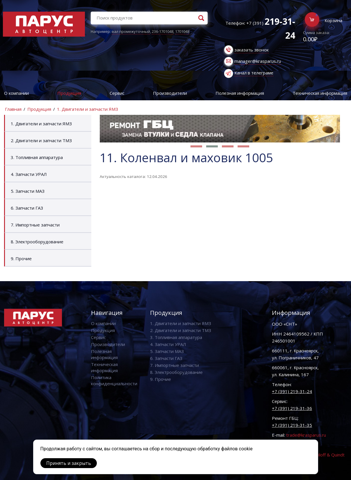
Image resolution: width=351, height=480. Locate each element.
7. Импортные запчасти (35, 225)
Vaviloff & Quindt (328, 455)
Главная (13, 109)
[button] (196, 146)
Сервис (117, 93)
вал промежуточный (131, 31)
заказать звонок (251, 50)
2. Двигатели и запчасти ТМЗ (41, 140)
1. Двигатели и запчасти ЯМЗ (87, 109)
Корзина (333, 20)
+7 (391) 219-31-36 (292, 408)
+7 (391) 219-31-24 (292, 391)
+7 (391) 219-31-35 (292, 425)
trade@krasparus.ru (306, 435)
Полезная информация (239, 93)
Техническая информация (104, 367)
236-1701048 (162, 31)
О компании (16, 93)
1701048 (182, 31)
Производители (170, 93)
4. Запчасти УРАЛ (29, 174)
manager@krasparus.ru (257, 61)
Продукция (69, 93)
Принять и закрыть (68, 463)
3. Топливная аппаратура (37, 157)
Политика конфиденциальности (114, 380)
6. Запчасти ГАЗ (27, 208)
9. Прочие (21, 258)
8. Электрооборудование (37, 242)
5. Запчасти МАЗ (27, 191)
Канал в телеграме (253, 73)
